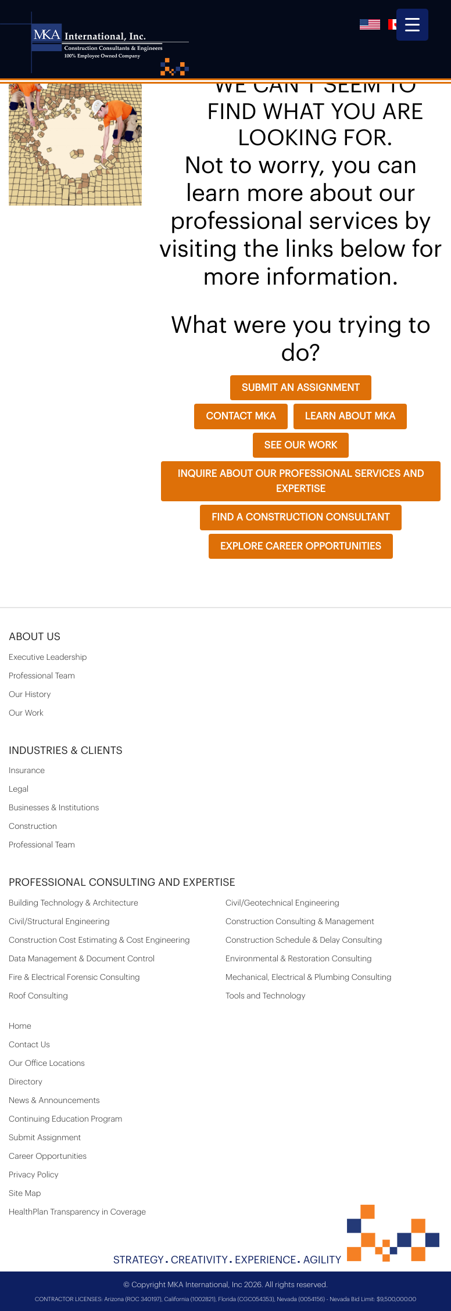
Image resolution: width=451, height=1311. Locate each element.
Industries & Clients (66, 751)
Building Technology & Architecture (73, 903)
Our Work (26, 713)
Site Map (25, 1194)
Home (20, 1026)
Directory (25, 1082)
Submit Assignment (45, 1138)
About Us (34, 637)
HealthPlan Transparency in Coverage (77, 1212)
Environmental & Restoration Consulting (299, 959)
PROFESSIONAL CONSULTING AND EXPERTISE (122, 883)
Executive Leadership (48, 657)
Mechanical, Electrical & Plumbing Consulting (309, 978)
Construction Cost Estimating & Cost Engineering (99, 940)
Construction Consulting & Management (300, 922)
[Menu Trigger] (412, 25)
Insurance (27, 771)
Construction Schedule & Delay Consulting (304, 940)
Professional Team (42, 676)
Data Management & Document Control (82, 959)
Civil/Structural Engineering (59, 922)
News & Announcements (54, 1101)
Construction (33, 826)
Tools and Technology (266, 996)
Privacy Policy (34, 1175)
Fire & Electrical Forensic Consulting (74, 978)
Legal (18, 789)
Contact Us (29, 1045)
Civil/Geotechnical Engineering (282, 903)
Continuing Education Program (66, 1119)
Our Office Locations (47, 1063)
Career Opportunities (48, 1156)
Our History (30, 695)
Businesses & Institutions (54, 808)
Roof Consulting (38, 996)
